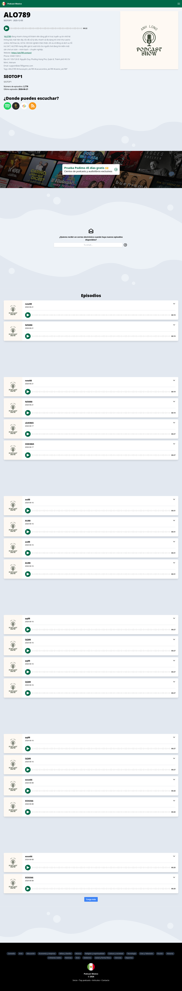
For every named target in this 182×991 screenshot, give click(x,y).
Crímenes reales (54, 958)
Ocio (77, 958)
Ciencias (118, 958)
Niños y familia (65, 953)
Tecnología (131, 953)
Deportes (129, 958)
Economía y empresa (47, 953)
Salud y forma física (103, 958)
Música (78, 953)
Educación (31, 953)
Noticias (68, 958)
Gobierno (87, 958)
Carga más (91, 899)
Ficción (160, 953)
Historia (170, 953)
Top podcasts (85, 980)
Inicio (75, 980)
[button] (178, 3)
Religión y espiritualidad (94, 953)
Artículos (96, 980)
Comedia (11, 953)
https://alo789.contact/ (21, 52)
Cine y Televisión (146, 953)
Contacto (105, 980)
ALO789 (7, 36)
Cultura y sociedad (116, 953)
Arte (20, 953)
